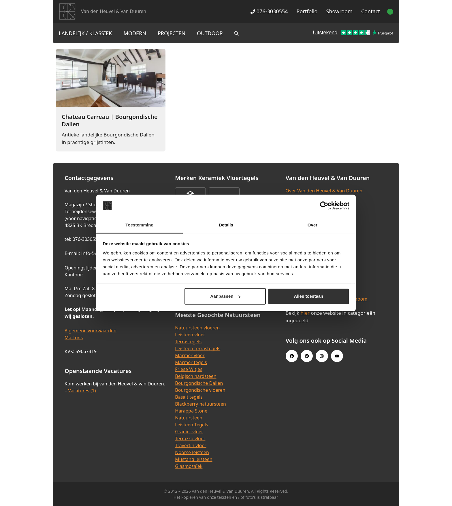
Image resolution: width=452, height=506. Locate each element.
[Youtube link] (337, 356)
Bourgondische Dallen (199, 383)
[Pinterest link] (307, 356)
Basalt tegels (189, 397)
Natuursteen (188, 418)
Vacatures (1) (82, 390)
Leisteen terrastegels (197, 348)
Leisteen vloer (190, 334)
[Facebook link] (292, 356)
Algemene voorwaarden (90, 330)
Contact (370, 11)
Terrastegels (188, 341)
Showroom (339, 11)
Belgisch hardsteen (195, 376)
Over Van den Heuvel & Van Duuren (324, 191)
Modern (135, 33)
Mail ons (74, 337)
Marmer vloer (189, 355)
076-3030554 (269, 11)
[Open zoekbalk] (236, 33)
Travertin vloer (190, 445)
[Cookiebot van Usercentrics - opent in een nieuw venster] (324, 205)
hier (305, 313)
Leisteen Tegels (191, 424)
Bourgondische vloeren (200, 390)
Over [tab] (313, 224)
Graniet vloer (189, 431)
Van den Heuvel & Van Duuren (113, 11)
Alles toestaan (308, 296)
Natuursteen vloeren (197, 328)
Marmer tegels (191, 362)
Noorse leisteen (192, 452)
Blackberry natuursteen (200, 404)
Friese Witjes (188, 369)
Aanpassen (225, 296)
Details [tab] (226, 224)
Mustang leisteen (193, 459)
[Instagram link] (322, 356)
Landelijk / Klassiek (85, 33)
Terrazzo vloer (190, 438)
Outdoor (210, 33)
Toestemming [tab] (139, 224)
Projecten (171, 33)
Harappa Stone (191, 411)
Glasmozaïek (188, 466)
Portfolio (307, 11)
